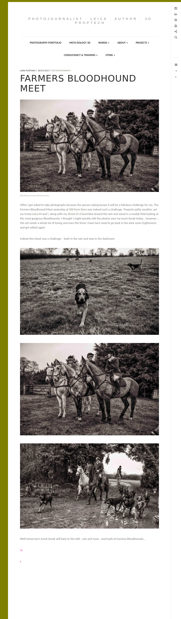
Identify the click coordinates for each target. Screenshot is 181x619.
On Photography (61, 70)
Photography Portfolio (45, 42)
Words (103, 42)
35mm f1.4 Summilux (81, 214)
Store (110, 55)
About (122, 42)
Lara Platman (28, 70)
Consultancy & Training (81, 55)
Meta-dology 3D (79, 42)
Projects (142, 42)
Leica (35, 214)
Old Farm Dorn (78, 209)
